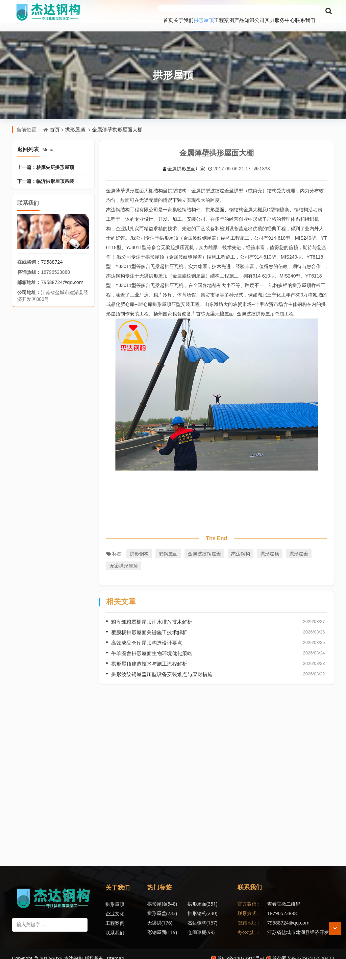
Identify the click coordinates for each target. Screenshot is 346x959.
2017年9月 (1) (35, 689)
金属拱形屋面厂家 (184, 160)
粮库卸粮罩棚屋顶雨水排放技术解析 (151, 613)
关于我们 (123, 11)
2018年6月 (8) (35, 653)
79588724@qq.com (62, 273)
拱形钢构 (139, 545)
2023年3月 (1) (72, 522)
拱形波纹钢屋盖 (194, 923)
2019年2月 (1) (35, 645)
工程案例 (183, 11)
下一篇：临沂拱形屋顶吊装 (45, 172)
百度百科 (30, 781)
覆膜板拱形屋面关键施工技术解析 (149, 623)
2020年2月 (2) (35, 574)
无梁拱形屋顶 (123, 557)
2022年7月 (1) (72, 530)
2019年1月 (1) (72, 645)
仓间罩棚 (187, 914)
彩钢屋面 (168, 545)
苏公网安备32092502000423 (300, 949)
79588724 (52, 253)
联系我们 (305, 11)
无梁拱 (186, 905)
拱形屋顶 (153, 11)
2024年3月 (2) (72, 478)
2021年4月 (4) (72, 548)
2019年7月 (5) (72, 618)
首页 (97, 11)
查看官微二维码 (283, 895)
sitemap (115, 949)
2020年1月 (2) (72, 574)
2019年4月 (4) (35, 636)
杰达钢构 (240, 545)
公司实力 (244, 11)
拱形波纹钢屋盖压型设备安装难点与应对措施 (162, 665)
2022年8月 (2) (35, 530)
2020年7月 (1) (72, 565)
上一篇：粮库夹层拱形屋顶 (45, 158)
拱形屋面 (189, 895)
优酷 (25, 790)
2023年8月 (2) (72, 495)
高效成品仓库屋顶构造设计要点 (146, 634)
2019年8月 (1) (35, 618)
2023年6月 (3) (72, 504)
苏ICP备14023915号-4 (238, 949)
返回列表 (35, 140)
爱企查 (28, 834)
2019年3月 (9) (72, 636)
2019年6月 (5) (35, 627)
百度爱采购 (69, 781)
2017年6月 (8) (35, 706)
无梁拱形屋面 (219, 923)
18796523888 (282, 905)
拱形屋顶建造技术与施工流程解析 (149, 655)
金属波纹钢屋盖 (204, 545)
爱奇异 (64, 790)
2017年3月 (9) (72, 724)
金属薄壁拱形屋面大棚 (117, 121)
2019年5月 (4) (72, 627)
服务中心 (275, 11)
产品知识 (214, 11)
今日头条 (30, 807)
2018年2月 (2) (35, 671)
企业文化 (114, 905)
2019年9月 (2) (72, 609)
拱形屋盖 (298, 545)
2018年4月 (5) (72, 653)
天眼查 (64, 825)
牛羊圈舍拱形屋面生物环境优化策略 (151, 644)
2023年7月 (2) (35, 504)
